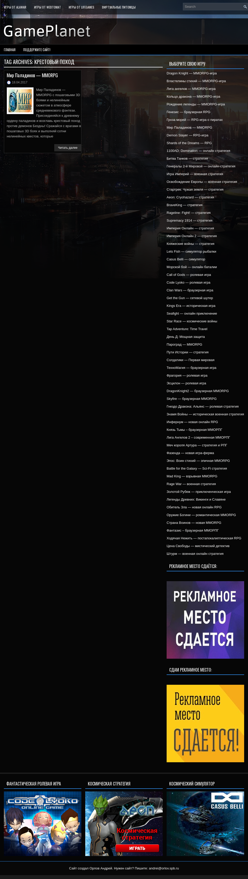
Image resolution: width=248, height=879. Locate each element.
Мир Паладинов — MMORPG (32, 75)
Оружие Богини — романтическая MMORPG (201, 515)
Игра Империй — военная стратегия (195, 174)
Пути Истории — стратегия (187, 352)
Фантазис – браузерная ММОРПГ (193, 530)
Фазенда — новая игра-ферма (190, 453)
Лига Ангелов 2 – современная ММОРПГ (198, 437)
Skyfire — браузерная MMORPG (192, 399)
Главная (10, 49)
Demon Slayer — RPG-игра (187, 135)
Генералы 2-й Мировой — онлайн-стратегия (201, 166)
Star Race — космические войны (192, 321)
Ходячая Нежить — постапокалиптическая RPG (204, 538)
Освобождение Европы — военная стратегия (202, 182)
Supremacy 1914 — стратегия (189, 220)
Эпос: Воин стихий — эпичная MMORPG (198, 461)
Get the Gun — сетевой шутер (190, 298)
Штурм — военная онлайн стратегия (195, 554)
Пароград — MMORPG (184, 344)
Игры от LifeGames (81, 7)
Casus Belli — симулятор (186, 259)
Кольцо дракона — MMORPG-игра (193, 96)
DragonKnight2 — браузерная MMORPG (198, 391)
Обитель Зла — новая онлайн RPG (194, 507)
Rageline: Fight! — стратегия (189, 213)
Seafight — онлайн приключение (192, 313)
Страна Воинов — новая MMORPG (194, 523)
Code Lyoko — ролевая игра (188, 282)
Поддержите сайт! (36, 49)
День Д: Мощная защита (186, 337)
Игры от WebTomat (47, 7)
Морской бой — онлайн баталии (192, 267)
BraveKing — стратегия (185, 205)
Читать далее (68, 148)
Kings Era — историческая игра (191, 306)
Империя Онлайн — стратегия (190, 228)
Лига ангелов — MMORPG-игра (191, 89)
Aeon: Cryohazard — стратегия (190, 197)
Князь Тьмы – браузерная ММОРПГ (194, 430)
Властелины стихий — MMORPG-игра (196, 81)
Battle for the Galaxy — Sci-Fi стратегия (197, 468)
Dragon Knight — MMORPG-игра (192, 73)
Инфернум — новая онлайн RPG (192, 422)
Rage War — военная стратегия (191, 484)
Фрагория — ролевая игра (187, 375)
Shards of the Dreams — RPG (189, 143)
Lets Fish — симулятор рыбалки (191, 251)
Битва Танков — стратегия (187, 158)
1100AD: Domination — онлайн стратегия (198, 151)
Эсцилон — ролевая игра (186, 383)
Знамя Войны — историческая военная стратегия (205, 414)
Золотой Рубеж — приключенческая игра (199, 492)
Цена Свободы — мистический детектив (198, 546)
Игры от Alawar (15, 7)
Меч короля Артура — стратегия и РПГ (197, 445)
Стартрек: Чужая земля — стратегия (195, 189)
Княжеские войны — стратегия (190, 244)
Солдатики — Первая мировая (190, 360)
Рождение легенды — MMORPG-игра (196, 104)
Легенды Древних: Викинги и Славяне (196, 499)
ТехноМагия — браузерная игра (191, 368)
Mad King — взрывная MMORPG (192, 476)
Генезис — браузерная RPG (188, 112)
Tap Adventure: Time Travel (187, 329)
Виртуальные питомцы (119, 7)
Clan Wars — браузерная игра (190, 290)
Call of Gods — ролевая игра (189, 275)
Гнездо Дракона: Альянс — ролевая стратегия (203, 406)
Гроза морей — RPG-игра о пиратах (195, 120)
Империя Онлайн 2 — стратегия (192, 236)
